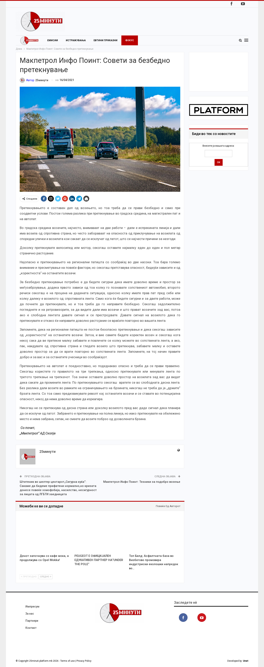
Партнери (31, 620)
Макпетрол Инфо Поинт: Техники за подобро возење (141, 482)
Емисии (52, 40)
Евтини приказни (105, 40)
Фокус (129, 40)
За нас (29, 613)
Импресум (32, 606)
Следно (45, 576)
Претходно (29, 576)
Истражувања (76, 40)
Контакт (30, 627)
